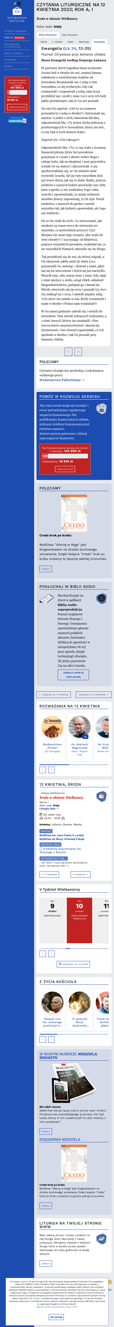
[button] (42, 770)
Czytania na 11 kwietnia (53, 694)
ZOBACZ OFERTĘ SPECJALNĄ (73, 674)
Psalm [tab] (71, 42)
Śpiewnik (10, 60)
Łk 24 (70, 48)
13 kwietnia (80, 874)
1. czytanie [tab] (57, 42)
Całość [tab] (43, 42)
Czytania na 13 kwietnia (94, 694)
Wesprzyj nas (17, 107)
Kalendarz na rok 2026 (73, 964)
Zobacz (46, 568)
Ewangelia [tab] (99, 42)
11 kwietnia (49, 874)
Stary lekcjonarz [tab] (70, 35)
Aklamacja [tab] (84, 42)
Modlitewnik (13, 53)
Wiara (8, 66)
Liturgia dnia (49, 808)
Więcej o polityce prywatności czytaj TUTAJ (56, 1307)
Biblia (14, 37)
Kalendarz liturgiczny (12, 45)
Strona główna (15, 31)
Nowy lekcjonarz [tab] (48, 35)
